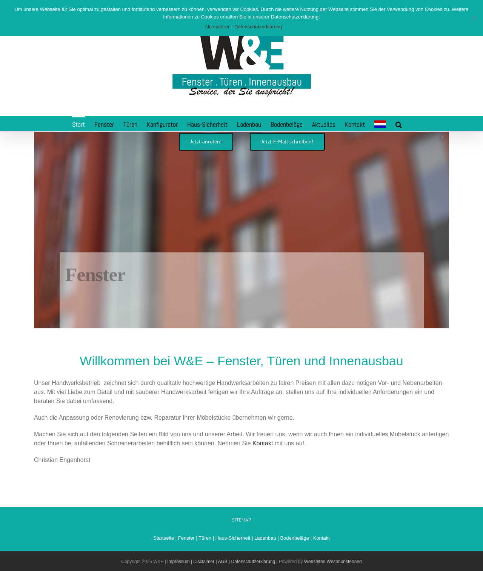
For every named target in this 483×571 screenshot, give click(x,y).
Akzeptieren (218, 26)
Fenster (186, 538)
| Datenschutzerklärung (252, 561)
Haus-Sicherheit (233, 538)
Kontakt (262, 443)
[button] (398, 123)
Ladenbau (265, 538)
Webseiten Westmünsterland (333, 561)
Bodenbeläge (294, 538)
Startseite (163, 538)
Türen (204, 538)
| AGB (220, 561)
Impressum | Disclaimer (190, 561)
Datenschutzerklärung (258, 26)
